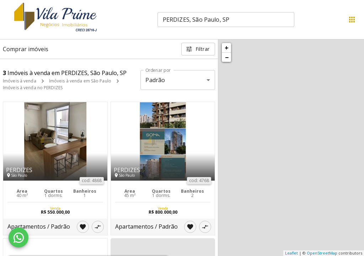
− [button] (227, 57)
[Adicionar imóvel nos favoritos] (83, 227)
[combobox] (225, 19)
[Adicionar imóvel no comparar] (98, 227)
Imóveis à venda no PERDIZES (33, 88)
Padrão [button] (155, 80)
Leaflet (291, 253)
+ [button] (227, 47)
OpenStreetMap (322, 253)
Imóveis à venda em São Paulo (80, 81)
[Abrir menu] (351, 19)
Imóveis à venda (19, 81)
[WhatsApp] (18, 237)
